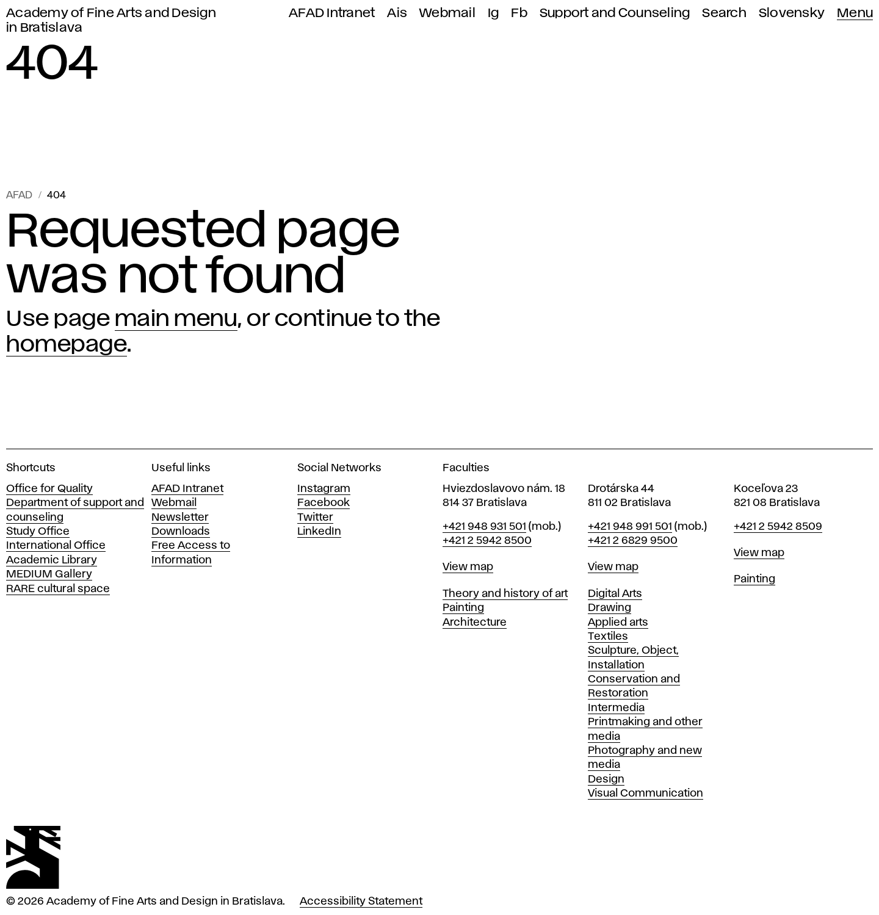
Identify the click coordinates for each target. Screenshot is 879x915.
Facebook (323, 503)
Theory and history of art (505, 594)
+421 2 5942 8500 (487, 541)
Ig (493, 13)
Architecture (475, 622)
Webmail (447, 13)
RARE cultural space (58, 589)
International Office (56, 546)
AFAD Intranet (332, 13)
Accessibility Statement (361, 901)
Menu (855, 13)
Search (724, 13)
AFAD (19, 195)
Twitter (315, 518)
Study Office (38, 532)
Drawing (609, 608)
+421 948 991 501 (630, 527)
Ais (397, 13)
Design (606, 779)
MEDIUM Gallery (49, 574)
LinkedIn (319, 532)
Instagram (323, 489)
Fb (519, 13)
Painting (463, 608)
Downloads (180, 532)
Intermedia (616, 708)
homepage (66, 345)
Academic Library (51, 560)
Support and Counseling (615, 13)
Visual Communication (645, 793)
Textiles (608, 637)
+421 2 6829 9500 (633, 541)
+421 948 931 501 (484, 527)
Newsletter (180, 518)
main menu (176, 319)
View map (468, 567)
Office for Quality (49, 489)
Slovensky (792, 13)
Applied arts (618, 622)
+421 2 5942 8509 (778, 527)
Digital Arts (615, 594)
